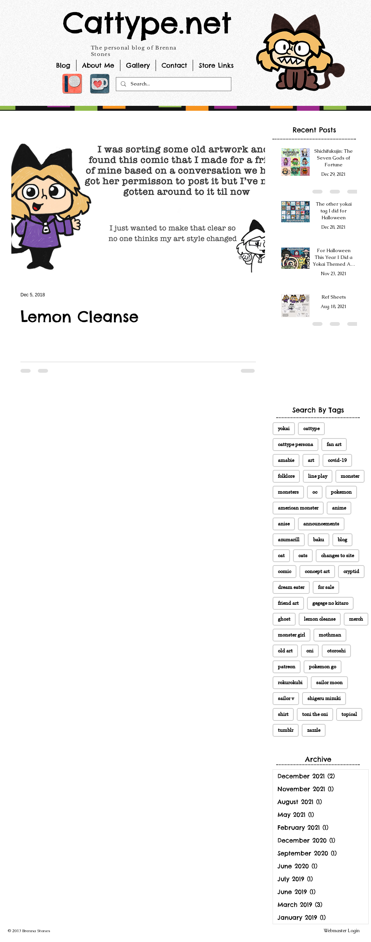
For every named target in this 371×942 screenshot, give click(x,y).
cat (281, 555)
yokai (284, 428)
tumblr (285, 730)
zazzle (313, 730)
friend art (288, 603)
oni (309, 651)
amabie (286, 460)
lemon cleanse (319, 619)
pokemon (341, 492)
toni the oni (315, 714)
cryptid (351, 571)
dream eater (291, 587)
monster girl (291, 635)
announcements (321, 524)
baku (318, 539)
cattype (311, 428)
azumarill (288, 539)
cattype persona (295, 444)
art (311, 460)
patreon (286, 666)
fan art (334, 444)
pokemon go (322, 666)
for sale (326, 587)
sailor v (286, 698)
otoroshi (336, 651)
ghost (284, 619)
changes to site (337, 555)
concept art (317, 571)
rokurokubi (290, 682)
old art (285, 651)
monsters (288, 492)
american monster (298, 508)
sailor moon (329, 682)
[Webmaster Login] (341, 930)
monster (350, 476)
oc (314, 492)
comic (284, 571)
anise (284, 524)
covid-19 (337, 460)
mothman (330, 635)
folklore (286, 476)
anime (339, 508)
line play (317, 476)
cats (302, 555)
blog (342, 539)
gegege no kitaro (330, 603)
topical (349, 714)
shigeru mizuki (324, 698)
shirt (283, 714)
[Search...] (173, 84)
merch (356, 619)
